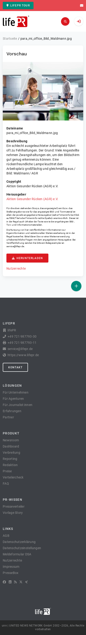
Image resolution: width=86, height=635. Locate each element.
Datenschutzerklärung (19, 542)
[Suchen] (65, 21)
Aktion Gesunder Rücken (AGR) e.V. (32, 199)
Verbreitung (11, 452)
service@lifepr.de (15, 246)
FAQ (6, 483)
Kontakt (15, 367)
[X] (20, 582)
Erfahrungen (12, 411)
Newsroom (11, 440)
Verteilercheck (13, 477)
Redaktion (10, 465)
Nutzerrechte (16, 268)
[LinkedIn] (10, 582)
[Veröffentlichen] (76, 286)
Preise (7, 471)
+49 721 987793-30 (22, 336)
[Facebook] (4, 582)
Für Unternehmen (15, 392)
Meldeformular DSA (17, 554)
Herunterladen (27, 258)
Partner (8, 417)
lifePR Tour (18, 5)
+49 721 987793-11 (22, 342)
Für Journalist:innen (17, 405)
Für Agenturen (13, 398)
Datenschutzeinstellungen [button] (22, 548)
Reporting (10, 459)
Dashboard (11, 446)
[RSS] (15, 582)
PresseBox (10, 573)
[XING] (26, 582)
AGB (6, 535)
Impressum (11, 566)
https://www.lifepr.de (23, 355)
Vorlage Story (13, 513)
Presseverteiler (14, 506)
